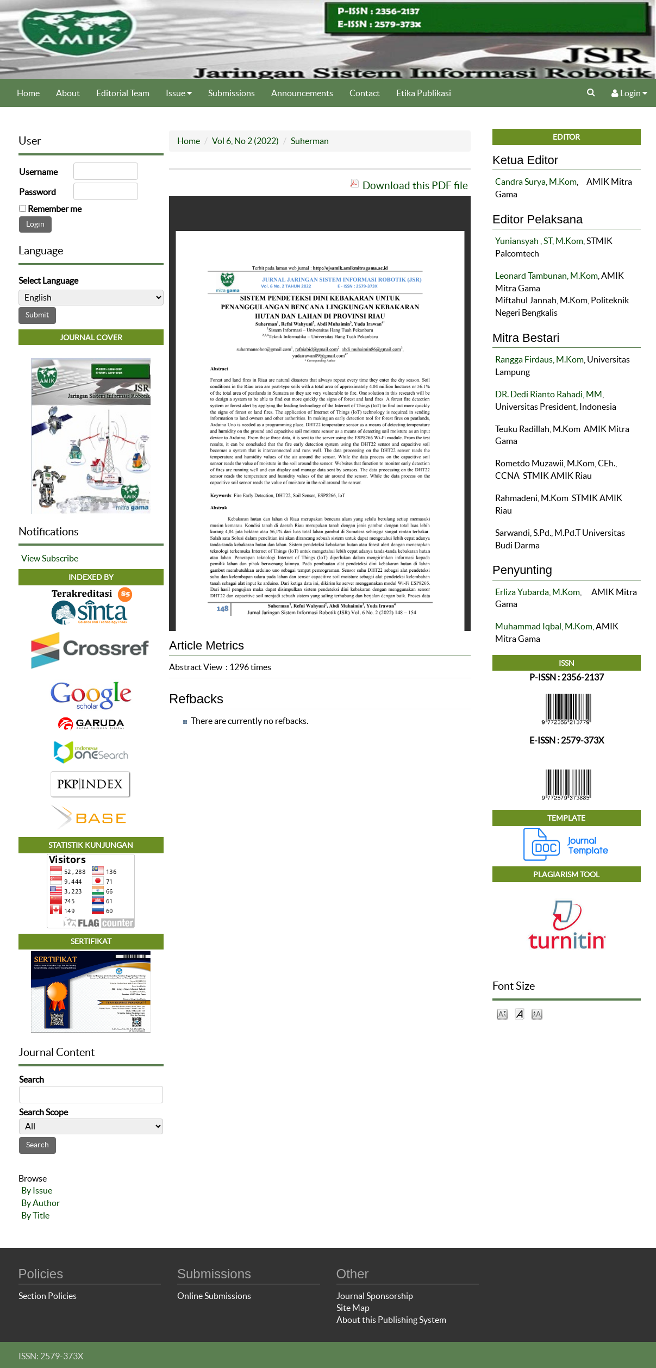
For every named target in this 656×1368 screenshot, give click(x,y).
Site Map (353, 1308)
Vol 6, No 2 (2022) (245, 141)
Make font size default (519, 1013)
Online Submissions (214, 1296)
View (30, 558)
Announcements (302, 93)
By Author (40, 1203)
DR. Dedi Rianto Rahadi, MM (548, 394)
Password (37, 192)
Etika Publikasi (423, 93)
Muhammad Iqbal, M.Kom (543, 626)
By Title (35, 1215)
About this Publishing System (391, 1320)
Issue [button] (179, 93)
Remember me (55, 209)
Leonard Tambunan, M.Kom (546, 275)
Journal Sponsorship (374, 1296)
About (68, 93)
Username (38, 172)
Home (28, 93)
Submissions (231, 93)
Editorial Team (122, 93)
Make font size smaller (502, 1013)
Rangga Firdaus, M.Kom (539, 359)
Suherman (310, 141)
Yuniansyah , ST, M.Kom (539, 241)
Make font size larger (537, 1013)
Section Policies (47, 1296)
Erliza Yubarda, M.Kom (537, 592)
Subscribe (60, 558)
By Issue (36, 1190)
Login (629, 93)
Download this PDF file (415, 185)
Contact (364, 93)
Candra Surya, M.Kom (536, 181)
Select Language (48, 280)
